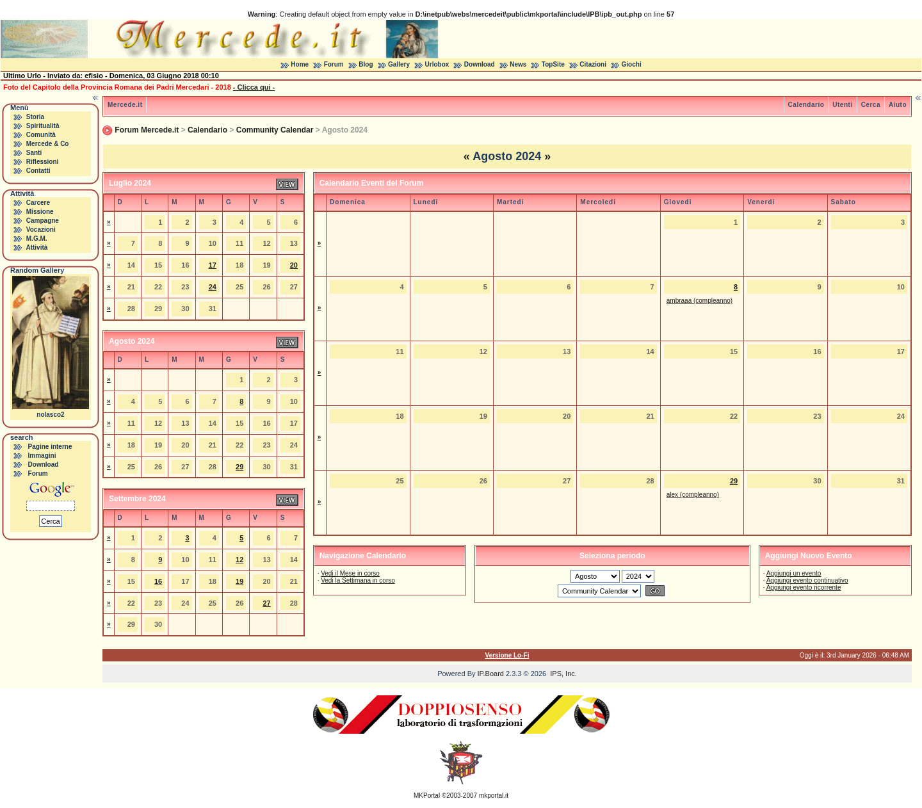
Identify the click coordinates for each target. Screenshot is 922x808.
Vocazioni (41, 229)
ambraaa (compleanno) (699, 300)
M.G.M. (36, 238)
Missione (40, 211)
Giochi (632, 64)
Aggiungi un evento (793, 573)
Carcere (38, 202)
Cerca (870, 104)
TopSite (553, 64)
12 (239, 559)
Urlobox (437, 64)
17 (212, 265)
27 (266, 603)
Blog (366, 64)
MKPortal (427, 795)
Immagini (42, 455)
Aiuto (898, 104)
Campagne (42, 220)
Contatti (38, 170)
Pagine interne (50, 446)
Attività (36, 247)
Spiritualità (43, 125)
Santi (34, 152)
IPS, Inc (562, 673)
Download (479, 64)
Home (300, 64)
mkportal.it (493, 795)
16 (158, 581)
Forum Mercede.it (147, 129)
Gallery (399, 64)
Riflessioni (42, 161)
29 (239, 467)
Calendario (806, 104)
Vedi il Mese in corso (350, 573)
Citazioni (592, 64)
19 (239, 581)
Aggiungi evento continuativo (807, 580)
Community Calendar (275, 129)
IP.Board (491, 673)
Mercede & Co (47, 143)
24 (212, 287)
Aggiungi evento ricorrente (803, 587)
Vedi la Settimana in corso (358, 580)
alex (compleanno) (693, 494)
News (518, 64)
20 (294, 265)
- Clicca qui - (254, 87)
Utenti (842, 104)
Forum (334, 64)
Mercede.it (125, 104)
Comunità (41, 134)
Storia (35, 116)
